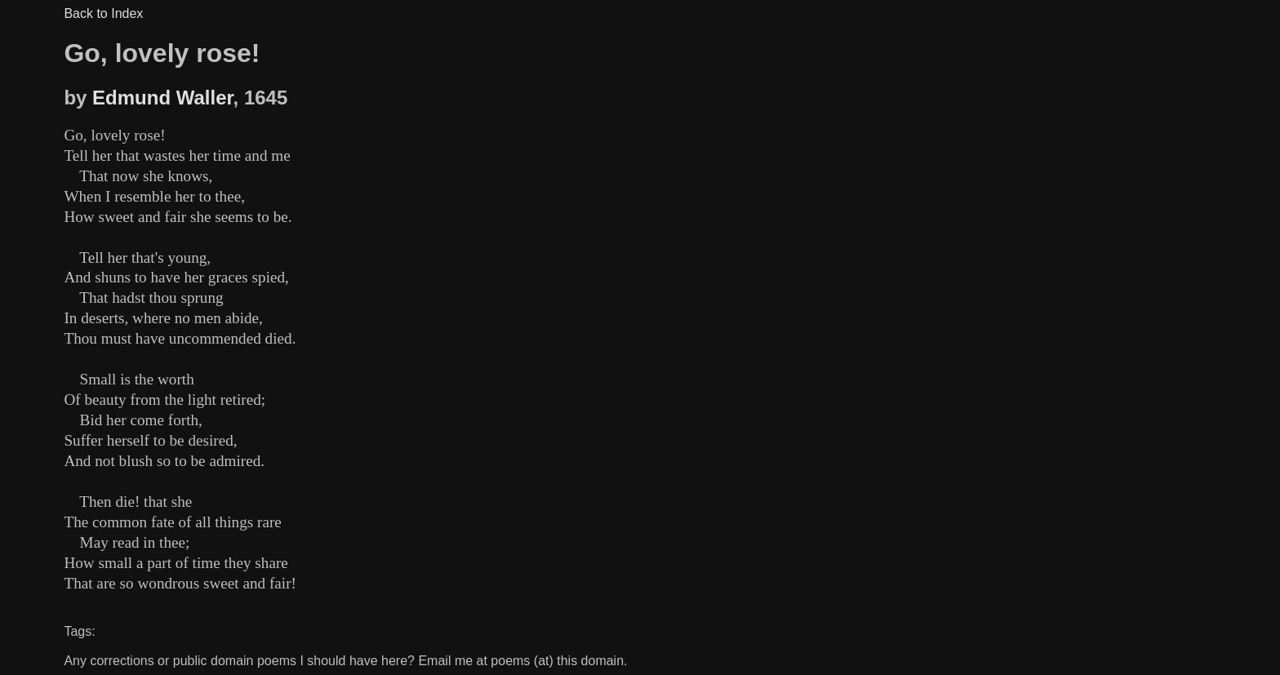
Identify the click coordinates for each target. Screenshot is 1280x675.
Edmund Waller (162, 98)
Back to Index (103, 13)
